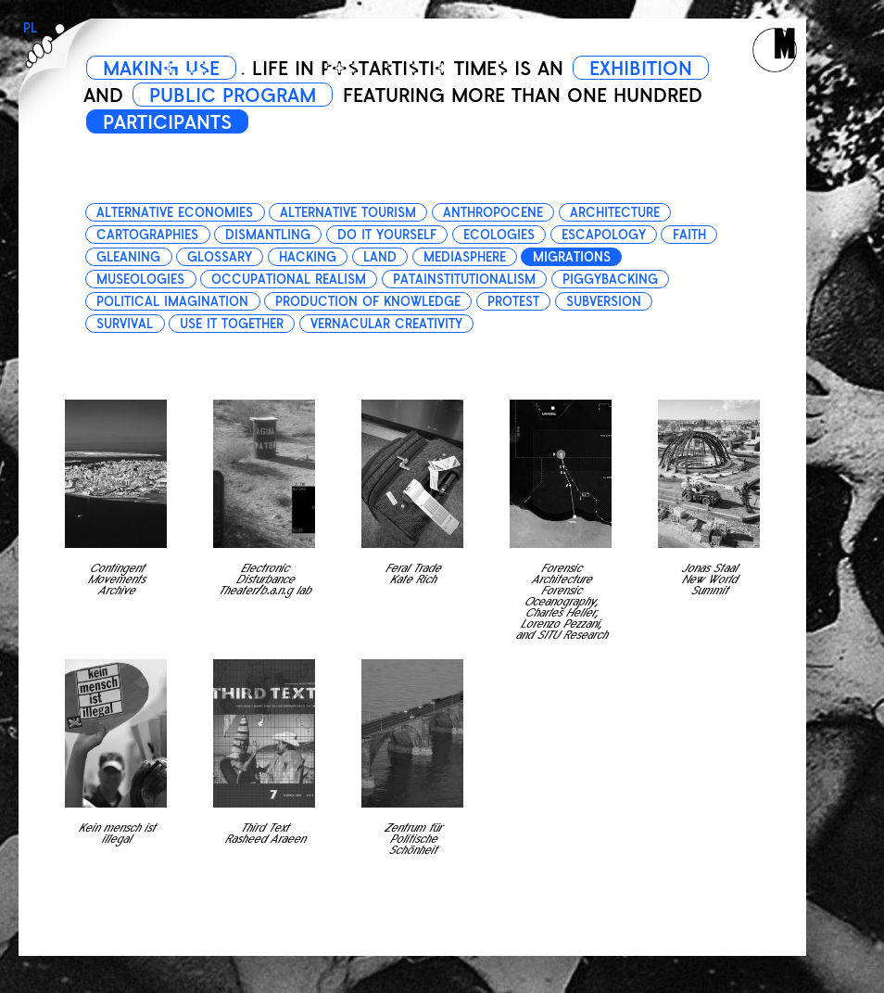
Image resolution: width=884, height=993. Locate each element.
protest (513, 302)
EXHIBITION (640, 68)
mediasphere (464, 257)
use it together (232, 324)
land (380, 257)
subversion (603, 302)
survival (124, 324)
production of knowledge (368, 302)
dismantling (267, 235)
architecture (615, 213)
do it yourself (386, 235)
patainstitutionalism (464, 280)
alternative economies (174, 213)
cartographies (147, 235)
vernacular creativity (386, 324)
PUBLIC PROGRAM (232, 95)
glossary (219, 257)
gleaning (128, 257)
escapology (604, 235)
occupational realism (288, 280)
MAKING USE (161, 68)
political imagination (172, 302)
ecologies (499, 235)
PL (30, 28)
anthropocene (493, 213)
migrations (572, 257)
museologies (140, 280)
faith (689, 235)
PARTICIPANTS (167, 122)
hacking (307, 257)
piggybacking (610, 280)
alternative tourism (348, 213)
